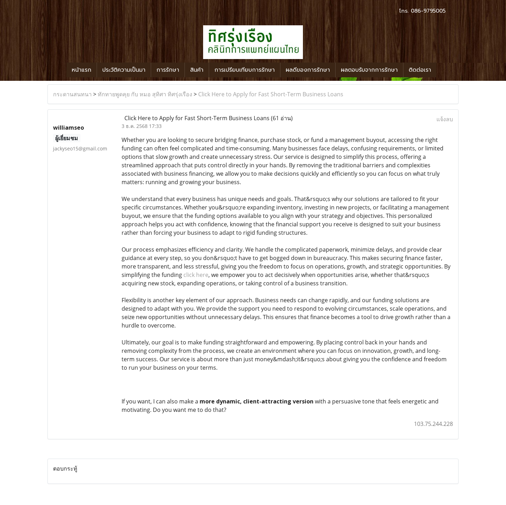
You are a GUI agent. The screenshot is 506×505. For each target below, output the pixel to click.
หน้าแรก (81, 70)
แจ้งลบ (444, 119)
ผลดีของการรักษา (308, 70)
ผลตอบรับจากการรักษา (369, 70)
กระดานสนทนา (72, 94)
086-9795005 (428, 11)
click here (195, 275)
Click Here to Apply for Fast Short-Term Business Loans (270, 94)
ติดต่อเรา (420, 70)
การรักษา (167, 70)
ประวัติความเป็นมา (123, 70)
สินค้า (196, 70)
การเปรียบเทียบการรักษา (244, 70)
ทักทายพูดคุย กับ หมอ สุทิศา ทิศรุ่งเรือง (145, 94)
